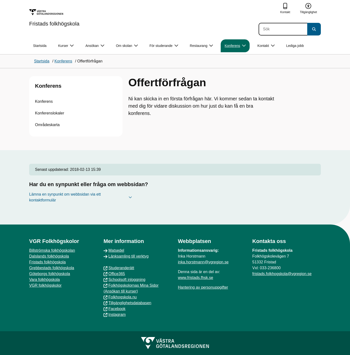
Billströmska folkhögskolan (52, 250)
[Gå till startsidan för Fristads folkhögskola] (54, 18)
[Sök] (283, 29)
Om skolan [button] (127, 45)
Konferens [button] (235, 45)
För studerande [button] (163, 45)
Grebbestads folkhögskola (51, 268)
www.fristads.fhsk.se (195, 278)
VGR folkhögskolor (45, 285)
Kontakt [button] (265, 45)
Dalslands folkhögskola (49, 256)
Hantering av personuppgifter (203, 287)
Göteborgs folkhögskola (49, 274)
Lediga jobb (295, 46)
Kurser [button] (66, 45)
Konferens (48, 86)
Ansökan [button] (94, 45)
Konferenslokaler (49, 113)
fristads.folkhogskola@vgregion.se (282, 274)
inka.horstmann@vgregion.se (203, 262)
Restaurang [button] (201, 45)
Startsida (39, 46)
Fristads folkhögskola (47, 262)
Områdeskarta (47, 125)
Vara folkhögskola (44, 279)
